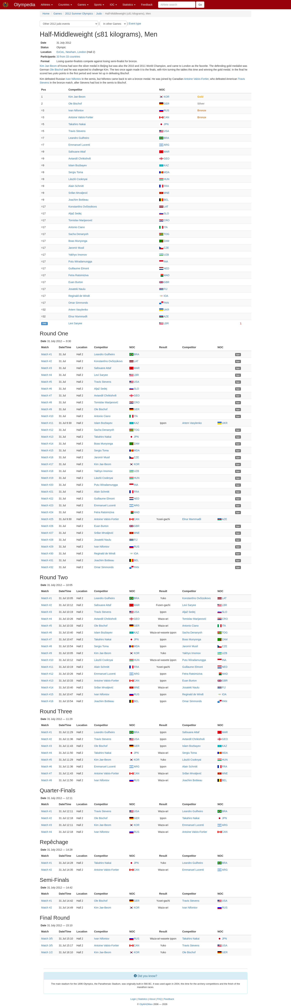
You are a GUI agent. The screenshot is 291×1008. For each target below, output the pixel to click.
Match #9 (46, 409)
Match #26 (47, 526)
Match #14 (47, 443)
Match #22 (47, 498)
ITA (163, 227)
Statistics (128, 4)
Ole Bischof (56, 69)
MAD (164, 275)
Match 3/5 (47, 938)
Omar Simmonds (78, 302)
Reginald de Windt (79, 295)
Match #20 (47, 484)
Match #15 (47, 450)
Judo (99, 13)
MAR (164, 151)
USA (164, 131)
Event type (135, 23)
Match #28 (47, 539)
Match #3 (46, 368)
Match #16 (47, 457)
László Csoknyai (77, 179)
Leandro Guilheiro (78, 137)
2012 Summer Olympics (79, 13)
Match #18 (47, 471)
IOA (163, 295)
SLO (164, 213)
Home (45, 13)
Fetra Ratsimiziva (78, 275)
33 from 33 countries (68, 56)
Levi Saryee (75, 323)
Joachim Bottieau (78, 199)
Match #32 (47, 567)
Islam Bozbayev (77, 165)
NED (164, 268)
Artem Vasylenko (78, 309)
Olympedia (24, 4)
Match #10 (47, 416)
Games (83, 4)
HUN (164, 179)
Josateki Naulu (77, 288)
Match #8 (46, 402)
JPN (164, 124)
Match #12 (47, 429)
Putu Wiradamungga (80, 261)
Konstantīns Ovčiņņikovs (82, 206)
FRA (164, 185)
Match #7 (46, 395)
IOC (113, 4)
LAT (163, 206)
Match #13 (47, 436)
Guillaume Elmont (78, 268)
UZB (164, 254)
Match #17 (47, 464)
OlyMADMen (146, 1004)
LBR (164, 323)
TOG (164, 234)
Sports (99, 4)
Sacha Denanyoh (78, 234)
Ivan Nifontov (73, 78)
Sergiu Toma (75, 172)
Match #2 (46, 361)
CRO (164, 220)
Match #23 (47, 505)
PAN (164, 302)
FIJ (163, 288)
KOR (164, 96)
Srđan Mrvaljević (78, 192)
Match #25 (47, 519)
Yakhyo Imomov (77, 254)
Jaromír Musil (76, 247)
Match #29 (47, 546)
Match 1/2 (47, 952)
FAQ (159, 999)
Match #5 (46, 381)
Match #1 (46, 354)
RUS (164, 110)
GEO (164, 158)
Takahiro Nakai (77, 124)
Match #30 (47, 553)
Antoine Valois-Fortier (196, 78)
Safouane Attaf (77, 151)
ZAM (164, 240)
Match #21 (47, 491)
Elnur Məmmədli (77, 316)
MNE (164, 192)
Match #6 (46, 388)
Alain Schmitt (76, 185)
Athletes (47, 4)
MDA (164, 172)
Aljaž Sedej (74, 213)
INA (163, 261)
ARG (164, 144)
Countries (65, 4)
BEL (164, 199)
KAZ (164, 165)
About (152, 999)
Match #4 (46, 374)
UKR (164, 309)
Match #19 (47, 477)
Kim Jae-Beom (48, 65)
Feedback (146, 4)
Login (133, 999)
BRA (164, 137)
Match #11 (47, 423)
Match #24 (47, 512)
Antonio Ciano (76, 227)
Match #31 (47, 560)
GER (164, 103)
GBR (164, 282)
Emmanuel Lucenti (79, 144)
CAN (164, 117)
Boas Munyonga (77, 240)
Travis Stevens (77, 131)
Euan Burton (75, 282)
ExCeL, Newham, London (71, 51)
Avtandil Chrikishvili (79, 158)
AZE (164, 316)
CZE (164, 247)
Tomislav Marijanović (80, 220)
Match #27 (47, 532)
